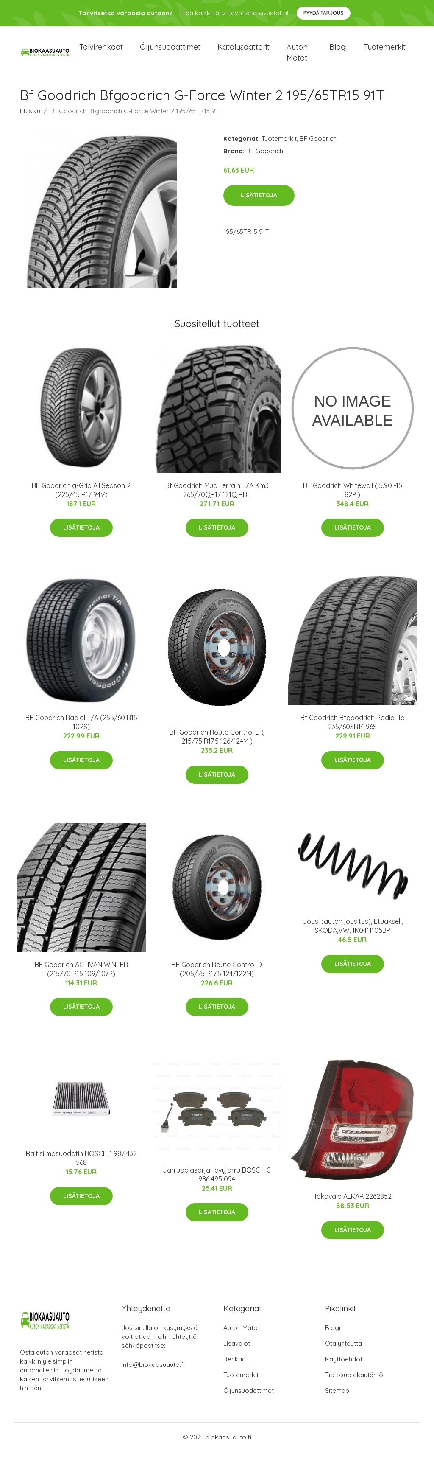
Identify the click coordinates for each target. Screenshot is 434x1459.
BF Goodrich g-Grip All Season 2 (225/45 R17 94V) (81, 497)
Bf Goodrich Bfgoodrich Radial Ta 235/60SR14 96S (352, 729)
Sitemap (337, 1398)
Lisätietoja (259, 203)
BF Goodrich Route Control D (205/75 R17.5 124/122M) (217, 976)
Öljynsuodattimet (170, 51)
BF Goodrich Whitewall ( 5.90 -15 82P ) (352, 497)
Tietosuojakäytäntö (354, 1382)
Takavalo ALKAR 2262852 (353, 1203)
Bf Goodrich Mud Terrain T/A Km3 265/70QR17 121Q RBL (217, 497)
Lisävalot (236, 1351)
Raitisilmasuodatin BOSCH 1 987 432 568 (81, 1165)
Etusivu (30, 118)
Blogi (338, 51)
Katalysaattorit (243, 51)
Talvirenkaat (101, 51)
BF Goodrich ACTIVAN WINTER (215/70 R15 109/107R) (81, 976)
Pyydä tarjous (323, 13)
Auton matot (297, 56)
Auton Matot (241, 1335)
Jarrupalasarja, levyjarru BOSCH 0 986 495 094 (217, 1181)
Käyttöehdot (343, 1366)
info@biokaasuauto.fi (153, 1372)
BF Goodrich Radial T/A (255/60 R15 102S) (81, 729)
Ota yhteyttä (343, 1351)
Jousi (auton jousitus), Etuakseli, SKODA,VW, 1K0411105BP (353, 933)
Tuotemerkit (385, 51)
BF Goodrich (318, 146)
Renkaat (235, 1366)
